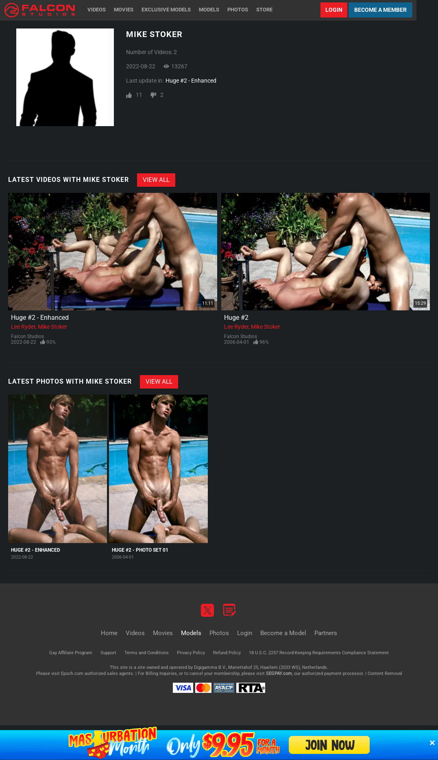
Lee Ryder (23, 326)
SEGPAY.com (279, 673)
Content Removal (385, 673)
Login (333, 10)
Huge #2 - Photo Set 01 (140, 550)
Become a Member (380, 10)
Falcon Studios (27, 336)
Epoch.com (72, 673)
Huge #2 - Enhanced (191, 80)
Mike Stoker (52, 326)
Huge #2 (236, 317)
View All (156, 179)
